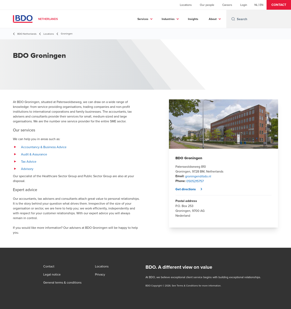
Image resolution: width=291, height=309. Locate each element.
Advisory (27, 168)
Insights (193, 19)
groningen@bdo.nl (198, 176)
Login (243, 5)
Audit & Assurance (34, 154)
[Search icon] (233, 19)
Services (142, 19)
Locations (186, 5)
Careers (227, 5)
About (213, 19)
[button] (279, 5)
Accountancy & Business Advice (43, 147)
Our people (207, 5)
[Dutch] (256, 5)
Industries (168, 19)
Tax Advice (28, 161)
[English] (261, 5)
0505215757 (195, 181)
